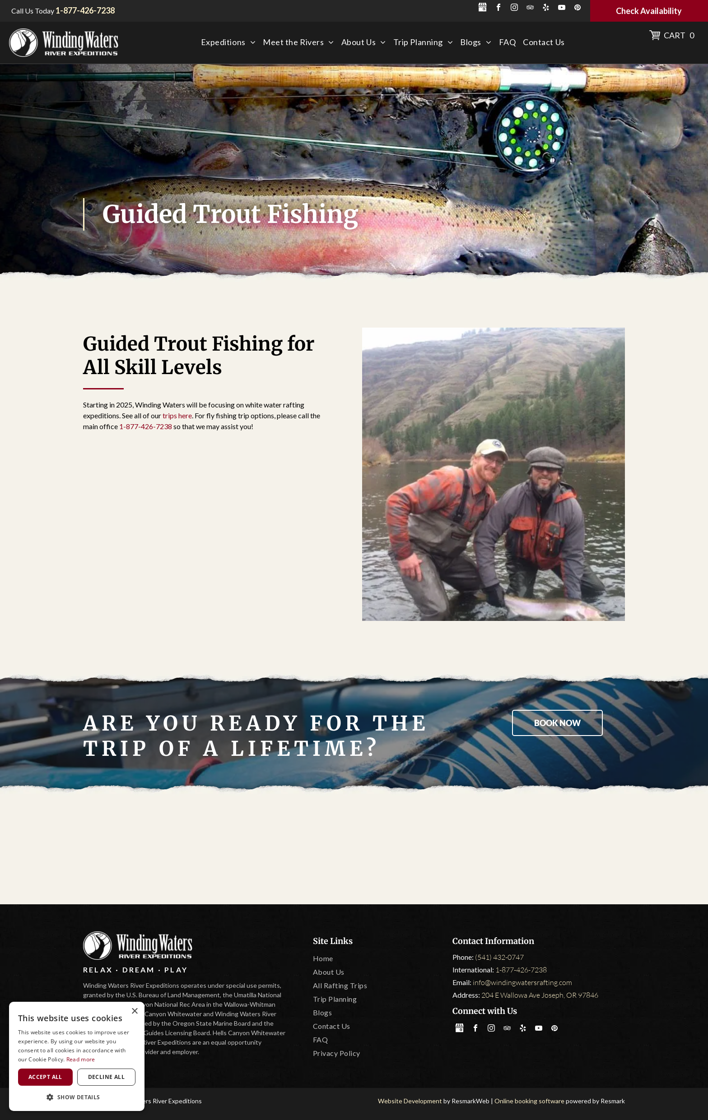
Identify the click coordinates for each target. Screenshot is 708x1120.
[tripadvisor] (530, 8)
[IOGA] (567, 850)
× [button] (134, 1011)
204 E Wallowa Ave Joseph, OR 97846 (539, 995)
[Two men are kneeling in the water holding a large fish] (493, 474)
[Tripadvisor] (247, 850)
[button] (76, 1097)
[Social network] (482, 8)
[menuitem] (228, 42)
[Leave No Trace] (460, 850)
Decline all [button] (106, 1077)
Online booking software (529, 1101)
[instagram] (514, 8)
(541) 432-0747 (499, 957)
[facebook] (498, 8)
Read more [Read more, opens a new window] (80, 1059)
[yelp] (546, 8)
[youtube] (561, 8)
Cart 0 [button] (679, 35)
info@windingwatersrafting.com (522, 982)
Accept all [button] (45, 1077)
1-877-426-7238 (145, 426)
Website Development (410, 1101)
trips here (177, 415)
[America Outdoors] (141, 850)
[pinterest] (577, 8)
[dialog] (76, 1056)
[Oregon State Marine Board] (354, 850)
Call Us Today (32, 10)
